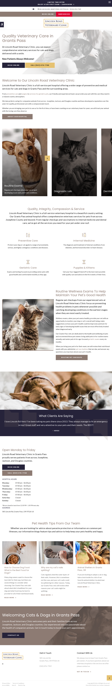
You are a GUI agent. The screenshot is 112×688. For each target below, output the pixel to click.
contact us (86, 666)
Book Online (48, 14)
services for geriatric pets (39, 94)
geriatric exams (94, 339)
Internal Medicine (84, 240)
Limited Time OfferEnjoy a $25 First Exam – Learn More (55, 3)
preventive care (12, 94)
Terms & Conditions (18, 683)
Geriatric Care (28, 267)
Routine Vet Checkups (71, 357)
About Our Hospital (17, 117)
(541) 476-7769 (76, 9)
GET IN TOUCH (83, 672)
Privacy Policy (6, 683)
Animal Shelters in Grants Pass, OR (90, 568)
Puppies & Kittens (84, 267)
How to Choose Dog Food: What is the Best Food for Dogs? (17, 570)
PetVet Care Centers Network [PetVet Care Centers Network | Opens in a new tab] (100, 685)
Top (109, 677)
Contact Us (13, 635)
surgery (24, 94)
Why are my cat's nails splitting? (52, 568)
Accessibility (6, 685)
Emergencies (64, 14)
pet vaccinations (82, 349)
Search (14, 685)
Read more (9, 598)
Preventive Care (28, 240)
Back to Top (21, 685)
